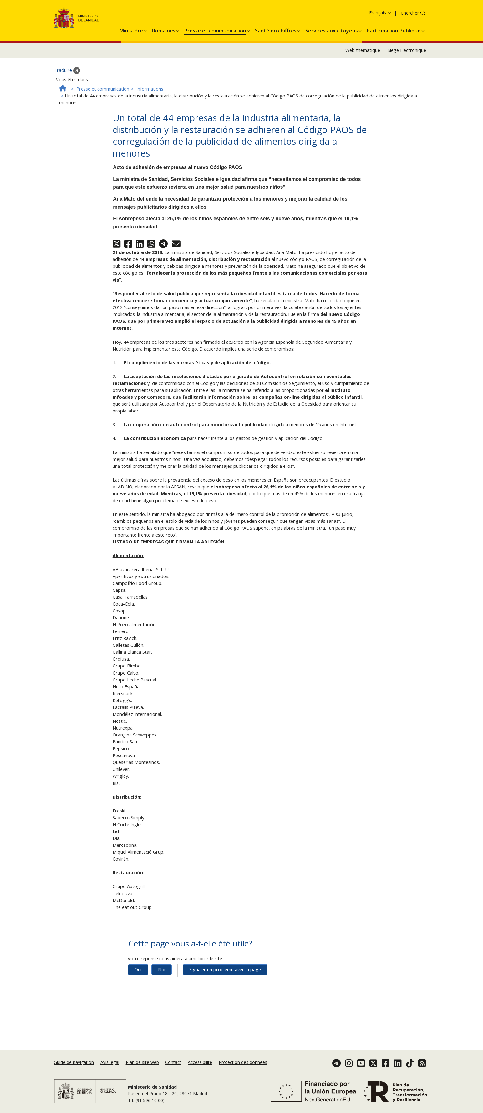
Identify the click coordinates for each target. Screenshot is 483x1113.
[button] (131, 65)
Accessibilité (200, 1066)
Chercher (410, 48)
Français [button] (380, 48)
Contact (173, 1066)
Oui (138, 1004)
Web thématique (362, 85)
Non (162, 1004)
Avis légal (109, 1066)
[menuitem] (131, 65)
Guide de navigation (74, 1066)
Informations (149, 124)
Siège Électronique (407, 85)
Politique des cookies (430, 13)
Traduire (67, 105)
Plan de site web (142, 1066)
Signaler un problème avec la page (225, 1004)
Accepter (17, 22)
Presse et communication (102, 124)
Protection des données (243, 1066)
